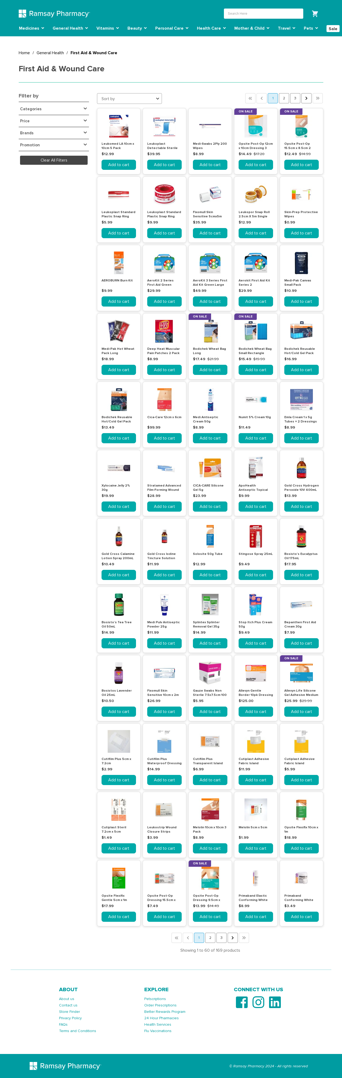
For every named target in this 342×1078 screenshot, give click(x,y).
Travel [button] (286, 28)
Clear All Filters (54, 160)
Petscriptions (155, 999)
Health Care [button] (211, 28)
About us (66, 999)
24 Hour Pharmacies (161, 1018)
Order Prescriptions (160, 1005)
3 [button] (295, 98)
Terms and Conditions (77, 1031)
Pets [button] (311, 28)
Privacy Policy (70, 1018)
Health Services (157, 1024)
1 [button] (273, 98)
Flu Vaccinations (158, 1031)
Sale (333, 29)
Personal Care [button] (171, 28)
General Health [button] (70, 28)
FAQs (63, 1024)
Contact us (68, 1005)
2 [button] (284, 98)
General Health (50, 53)
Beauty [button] (137, 28)
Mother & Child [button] (251, 28)
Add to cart (118, 164)
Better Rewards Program (164, 1011)
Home (24, 53)
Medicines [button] (31, 28)
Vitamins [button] (107, 28)
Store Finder (69, 1011)
